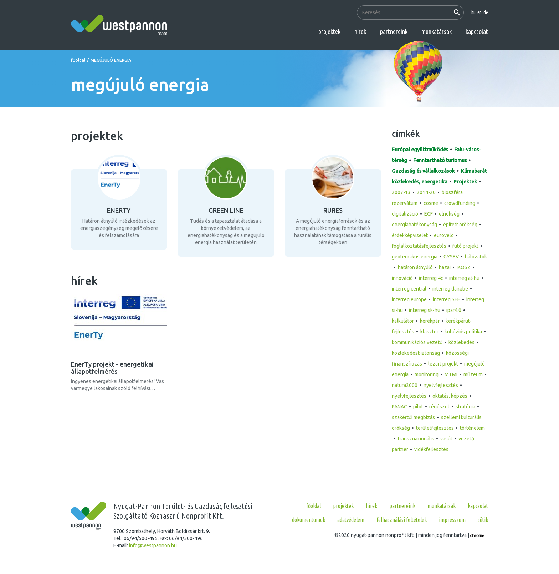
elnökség (449, 214)
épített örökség (460, 224)
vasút (446, 439)
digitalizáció (405, 214)
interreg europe (409, 299)
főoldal (78, 60)
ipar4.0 (453, 310)
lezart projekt (443, 364)
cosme (431, 203)
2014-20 (426, 192)
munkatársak (436, 31)
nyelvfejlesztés (441, 385)
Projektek (465, 182)
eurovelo (444, 235)
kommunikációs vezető (417, 342)
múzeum (473, 374)
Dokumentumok (308, 520)
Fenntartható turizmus (440, 160)
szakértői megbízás (413, 417)
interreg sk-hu (424, 310)
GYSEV (451, 257)
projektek (329, 31)
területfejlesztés (435, 428)
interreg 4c (431, 278)
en (479, 12)
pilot (418, 406)
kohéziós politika (463, 331)
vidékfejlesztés (431, 449)
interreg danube (450, 289)
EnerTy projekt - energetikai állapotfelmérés (112, 368)
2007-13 (401, 192)
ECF (428, 214)
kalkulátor (403, 321)
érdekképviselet (410, 235)
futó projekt (465, 246)
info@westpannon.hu (153, 545)
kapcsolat (477, 31)
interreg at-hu (464, 278)
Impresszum (452, 520)
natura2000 (404, 385)
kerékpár (430, 321)
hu (473, 12)
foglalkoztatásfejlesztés (419, 246)
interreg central (409, 289)
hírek (360, 31)
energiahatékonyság (414, 224)
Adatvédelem (350, 520)
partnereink (393, 31)
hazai (445, 267)
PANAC (399, 406)
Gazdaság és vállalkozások (423, 171)
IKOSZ (464, 267)
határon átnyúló (415, 267)
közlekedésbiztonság (416, 353)
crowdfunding (459, 203)
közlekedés (461, 342)
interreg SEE (446, 299)
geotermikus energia (414, 257)
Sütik (483, 520)
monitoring (427, 374)
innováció (402, 278)
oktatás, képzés (449, 396)
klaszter (429, 331)
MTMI (451, 374)
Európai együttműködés (420, 149)
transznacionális (416, 439)
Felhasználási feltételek (401, 520)
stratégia (465, 406)
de (485, 12)
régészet (439, 406)
